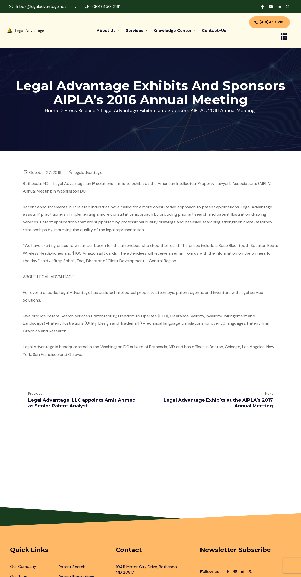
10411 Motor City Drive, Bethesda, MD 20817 (147, 569)
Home (51, 110)
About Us (106, 30)
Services (134, 30)
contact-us (214, 30)
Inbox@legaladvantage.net (41, 6)
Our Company (23, 566)
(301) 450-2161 (106, 6)
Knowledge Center (173, 30)
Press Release (80, 110)
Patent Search (72, 566)
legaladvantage (88, 172)
